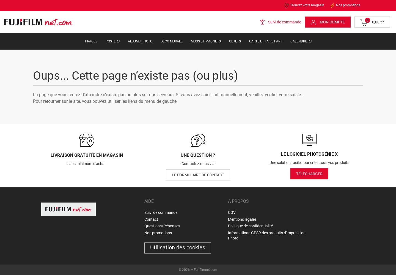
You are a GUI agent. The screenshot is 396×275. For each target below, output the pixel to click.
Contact (151, 219)
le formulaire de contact (198, 175)
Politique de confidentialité (250, 226)
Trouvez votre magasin (304, 5)
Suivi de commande (284, 22)
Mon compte (328, 22)
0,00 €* (372, 22)
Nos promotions (345, 5)
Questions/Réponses (162, 226)
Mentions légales (242, 219)
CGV (232, 212)
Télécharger (309, 174)
